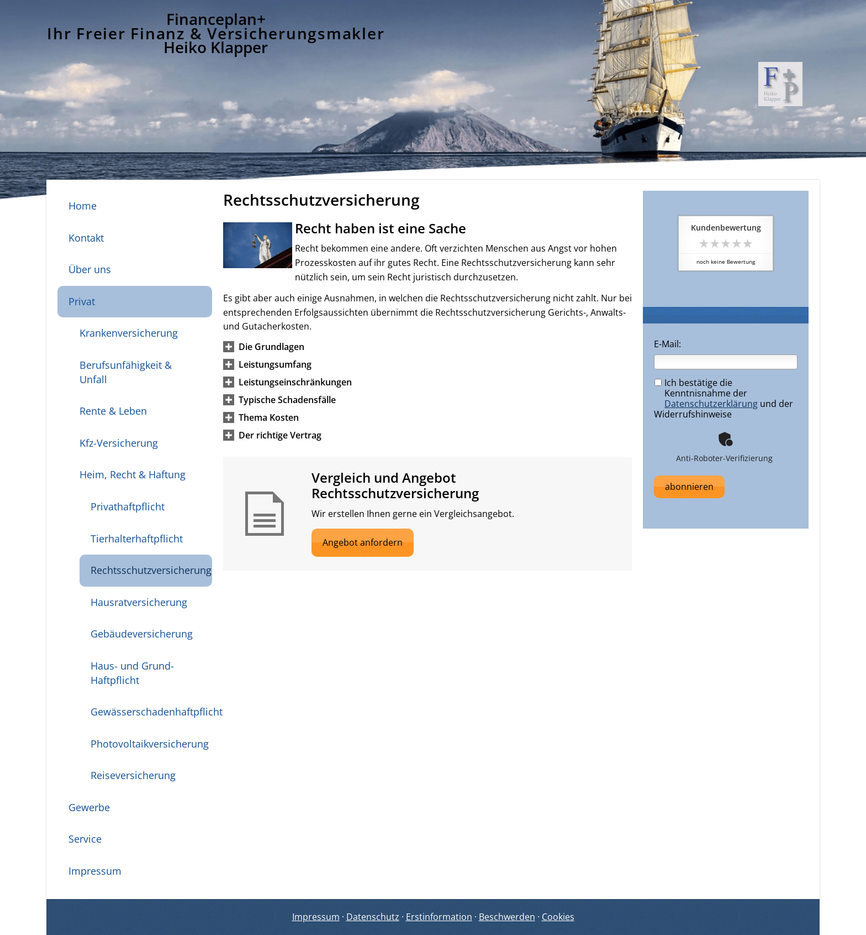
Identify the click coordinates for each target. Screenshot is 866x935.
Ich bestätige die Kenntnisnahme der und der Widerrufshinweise (723, 399)
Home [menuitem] (82, 205)
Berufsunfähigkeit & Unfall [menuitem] (126, 372)
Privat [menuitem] (81, 301)
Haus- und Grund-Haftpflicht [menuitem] (132, 673)
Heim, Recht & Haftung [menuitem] (133, 474)
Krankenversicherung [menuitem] (129, 332)
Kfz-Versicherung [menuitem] (119, 443)
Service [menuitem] (85, 838)
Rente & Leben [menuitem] (113, 410)
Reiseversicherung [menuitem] (133, 775)
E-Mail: (667, 344)
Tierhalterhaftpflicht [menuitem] (137, 538)
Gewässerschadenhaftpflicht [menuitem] (151, 711)
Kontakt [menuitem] (86, 237)
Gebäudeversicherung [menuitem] (142, 633)
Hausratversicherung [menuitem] (139, 602)
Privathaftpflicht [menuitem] (128, 506)
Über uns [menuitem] (89, 269)
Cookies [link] (558, 917)
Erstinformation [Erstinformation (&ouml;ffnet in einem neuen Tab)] (439, 917)
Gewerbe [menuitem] (89, 807)
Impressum (316, 917)
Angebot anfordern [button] (363, 542)
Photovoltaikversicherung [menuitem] (150, 743)
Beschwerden (507, 917)
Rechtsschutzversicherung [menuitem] (151, 570)
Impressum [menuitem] (95, 870)
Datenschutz (372, 917)
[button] (271, 347)
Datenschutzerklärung (711, 404)
